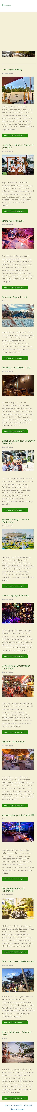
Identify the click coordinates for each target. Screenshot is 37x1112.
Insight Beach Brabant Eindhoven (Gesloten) (18, 146)
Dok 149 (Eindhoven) (12, 69)
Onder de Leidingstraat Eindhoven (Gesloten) (18, 442)
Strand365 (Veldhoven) (13, 221)
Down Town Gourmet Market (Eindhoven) (16, 667)
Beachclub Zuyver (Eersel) (14, 297)
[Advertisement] (18, 31)
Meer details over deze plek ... (15, 135)
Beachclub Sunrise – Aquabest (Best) (16, 1033)
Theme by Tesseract (17, 1109)
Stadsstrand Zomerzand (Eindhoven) (13, 889)
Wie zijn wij (28, 1105)
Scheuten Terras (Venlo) (13, 742)
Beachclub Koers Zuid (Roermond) (18, 961)
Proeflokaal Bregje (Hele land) (16, 367)
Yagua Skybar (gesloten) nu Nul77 (18, 815)
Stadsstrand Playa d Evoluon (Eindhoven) (15, 520)
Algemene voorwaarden (13, 1105)
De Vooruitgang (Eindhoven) (15, 595)
